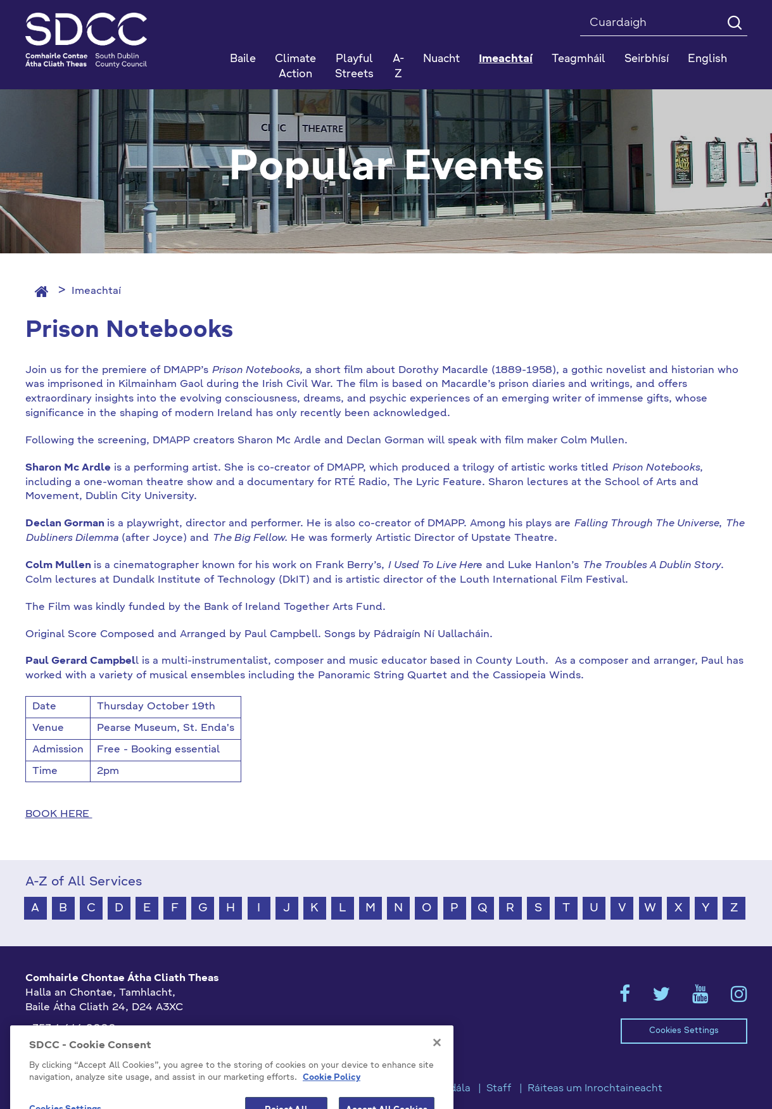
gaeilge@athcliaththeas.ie (90, 1049)
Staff (499, 1089)
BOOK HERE (58, 814)
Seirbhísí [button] (646, 59)
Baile (243, 59)
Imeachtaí (96, 291)
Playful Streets (354, 67)
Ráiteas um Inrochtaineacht (595, 1089)
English (707, 59)
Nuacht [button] (441, 59)
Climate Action (295, 67)
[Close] (437, 1079)
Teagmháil (578, 59)
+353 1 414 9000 (70, 1028)
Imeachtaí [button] (506, 59)
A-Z (398, 67)
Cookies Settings (684, 1031)
